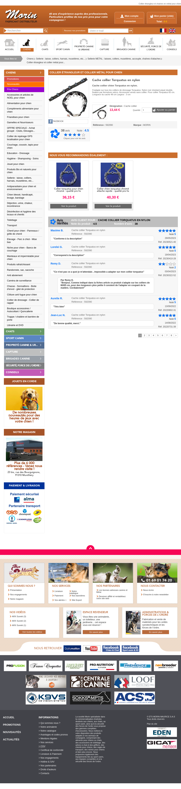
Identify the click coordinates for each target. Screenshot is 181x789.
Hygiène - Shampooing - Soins (23, 158)
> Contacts (44, 773)
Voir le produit (68, 206)
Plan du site (152, 724)
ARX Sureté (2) (19, 621)
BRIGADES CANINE (126, 50)
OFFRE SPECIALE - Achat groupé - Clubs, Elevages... (21, 129)
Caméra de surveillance (19, 280)
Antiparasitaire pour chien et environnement (21, 188)
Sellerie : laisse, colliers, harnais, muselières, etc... (60, 58)
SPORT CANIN (63, 50)
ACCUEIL (9, 50)
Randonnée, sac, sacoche (20, 270)
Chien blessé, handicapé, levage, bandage (20, 196)
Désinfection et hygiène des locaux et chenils (21, 213)
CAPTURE (104, 50)
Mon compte (129, 16)
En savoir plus (96, 632)
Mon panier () (163, 16)
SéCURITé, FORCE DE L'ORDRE (151, 48)
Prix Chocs (12, 89)
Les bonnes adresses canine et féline (111, 591)
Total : (161, 21)
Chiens (30, 58)
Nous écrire (148, 590)
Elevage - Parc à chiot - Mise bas (22, 240)
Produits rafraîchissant (18, 264)
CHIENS (27, 50)
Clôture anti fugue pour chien (22, 294)
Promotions (13, 79)
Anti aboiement (15, 275)
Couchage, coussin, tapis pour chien (22, 146)
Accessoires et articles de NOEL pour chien (20, 96)
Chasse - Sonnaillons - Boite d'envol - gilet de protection (21, 287)
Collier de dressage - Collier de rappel (23, 301)
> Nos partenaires (47, 765)
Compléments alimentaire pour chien (23, 110)
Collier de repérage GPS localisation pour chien (19, 138)
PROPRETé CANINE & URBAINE (84, 48)
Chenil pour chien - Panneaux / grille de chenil (23, 232)
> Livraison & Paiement (50, 754)
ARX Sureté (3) (19, 616)
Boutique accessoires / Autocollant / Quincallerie (20, 310)
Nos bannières (78, 596)
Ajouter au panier (166, 110)
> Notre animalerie (48, 727)
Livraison (58, 591)
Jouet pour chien (15, 164)
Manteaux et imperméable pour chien (23, 257)
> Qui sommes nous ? (49, 723)
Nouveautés (13, 84)
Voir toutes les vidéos (32, 632)
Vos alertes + (60, 600)
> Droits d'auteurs (47, 769)
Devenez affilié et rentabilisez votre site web (111, 597)
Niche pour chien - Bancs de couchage (21, 249)
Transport (12, 225)
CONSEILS (172, 50)
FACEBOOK (58, 121)
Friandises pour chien (18, 117)
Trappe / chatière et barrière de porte (23, 318)
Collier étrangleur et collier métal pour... (46, 62)
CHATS (45, 50)
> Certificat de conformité (51, 750)
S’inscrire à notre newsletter (156, 594)
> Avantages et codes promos (53, 734)
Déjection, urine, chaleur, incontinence (20, 204)
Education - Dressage (18, 153)
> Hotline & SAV (46, 761)
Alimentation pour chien (19, 103)
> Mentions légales (48, 738)
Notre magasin (17, 599)
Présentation (16, 590)
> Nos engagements (49, 758)
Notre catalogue (73, 592)
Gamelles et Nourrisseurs (20, 122)
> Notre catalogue (47, 731)
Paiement (58, 596)
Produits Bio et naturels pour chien (21, 171)
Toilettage (12, 220)
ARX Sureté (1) (19, 625)
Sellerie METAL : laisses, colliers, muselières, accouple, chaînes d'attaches (124, 58)
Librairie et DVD (15, 325)
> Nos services (46, 742)
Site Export (77, 600)
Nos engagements (18, 594)
